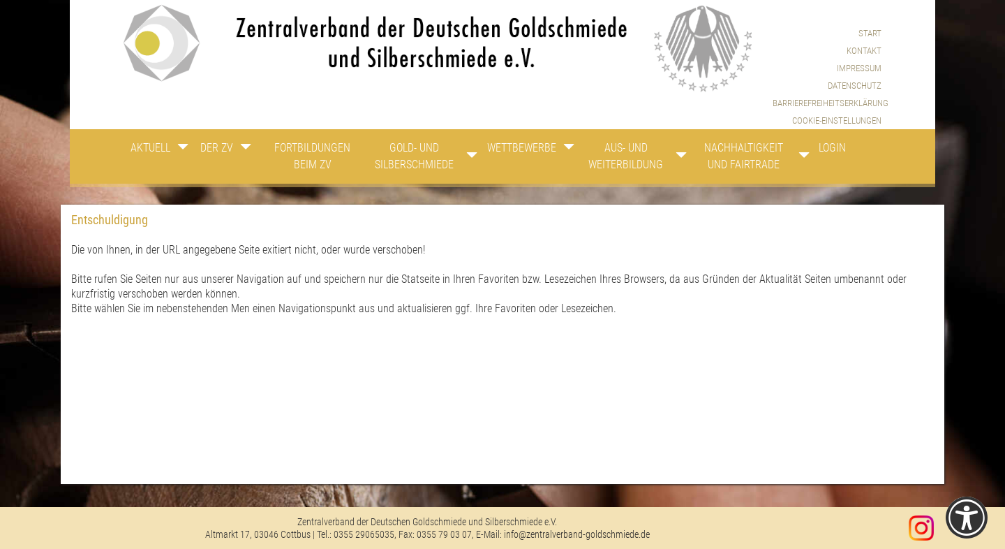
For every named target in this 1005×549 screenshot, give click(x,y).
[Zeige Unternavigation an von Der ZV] (247, 150)
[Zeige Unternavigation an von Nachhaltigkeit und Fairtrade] (799, 159)
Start (869, 33)
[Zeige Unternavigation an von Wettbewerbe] (566, 150)
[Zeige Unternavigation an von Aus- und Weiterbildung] (679, 159)
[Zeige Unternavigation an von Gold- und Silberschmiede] (464, 159)
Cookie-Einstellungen (836, 120)
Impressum (859, 68)
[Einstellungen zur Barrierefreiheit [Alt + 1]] (967, 518)
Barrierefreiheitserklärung (827, 103)
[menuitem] (827, 120)
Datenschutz (854, 85)
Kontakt (864, 50)
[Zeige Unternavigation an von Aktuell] (182, 150)
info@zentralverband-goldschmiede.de (577, 534)
